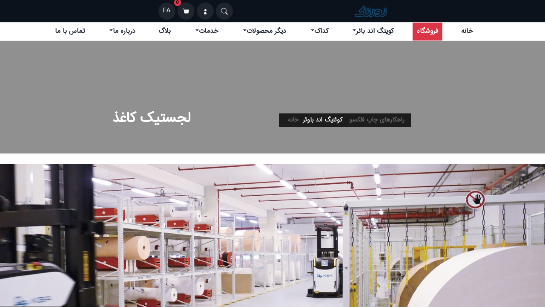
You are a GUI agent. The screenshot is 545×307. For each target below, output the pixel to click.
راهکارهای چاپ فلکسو (376, 120)
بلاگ (164, 31)
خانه (467, 31)
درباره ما (124, 31)
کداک (321, 31)
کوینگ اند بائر (374, 31)
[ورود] (205, 11)
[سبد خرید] (186, 11)
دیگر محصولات (266, 31)
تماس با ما (70, 31)
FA (166, 11)
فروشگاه (427, 31)
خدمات (208, 31)
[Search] (224, 11)
